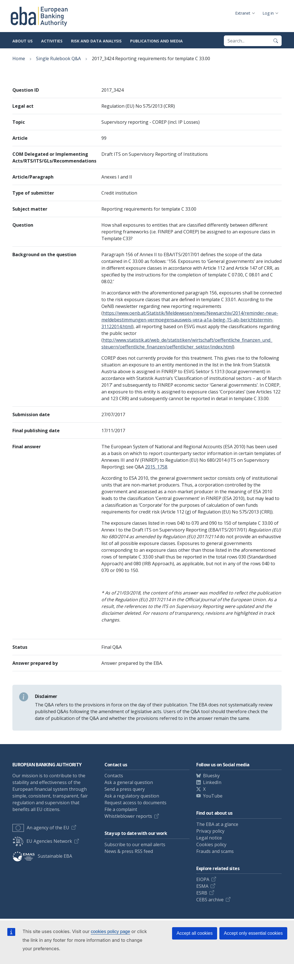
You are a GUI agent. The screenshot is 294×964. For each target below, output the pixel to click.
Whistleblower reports (128, 816)
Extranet (242, 13)
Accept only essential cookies (253, 933)
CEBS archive (210, 900)
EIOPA (202, 879)
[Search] (276, 40)
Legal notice (209, 838)
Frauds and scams (215, 851)
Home (18, 58)
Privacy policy (210, 831)
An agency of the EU (40, 828)
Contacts (113, 775)
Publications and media (156, 41)
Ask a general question (128, 782)
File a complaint (120, 809)
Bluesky (211, 775)
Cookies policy (211, 844)
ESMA (202, 886)
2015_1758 (156, 467)
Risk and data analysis (96, 41)
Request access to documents (135, 802)
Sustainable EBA (42, 856)
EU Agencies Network (42, 841)
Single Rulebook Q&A (58, 58)
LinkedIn (212, 782)
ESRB (201, 893)
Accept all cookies (195, 933)
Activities (52, 41)
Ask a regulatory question (131, 796)
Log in (268, 13)
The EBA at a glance (217, 824)
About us (22, 41)
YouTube (212, 796)
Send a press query (124, 789)
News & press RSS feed (128, 851)
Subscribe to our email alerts (134, 844)
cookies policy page (110, 931)
